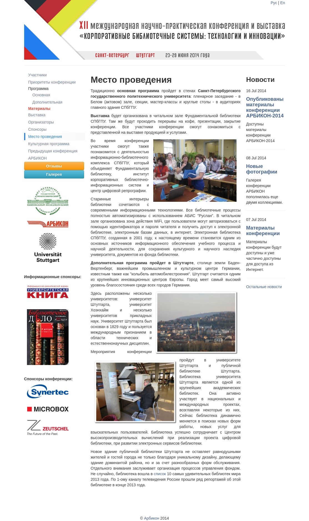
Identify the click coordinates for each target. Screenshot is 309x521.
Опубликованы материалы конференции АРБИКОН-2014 (265, 107)
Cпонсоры (37, 129)
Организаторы (41, 122)
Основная (41, 95)
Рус (274, 3)
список (160, 474)
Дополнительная (47, 102)
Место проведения (45, 136)
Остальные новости (264, 287)
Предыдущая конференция (52, 151)
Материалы (39, 108)
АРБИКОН (37, 158)
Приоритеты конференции (52, 82)
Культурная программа (48, 144)
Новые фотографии (261, 169)
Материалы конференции (263, 230)
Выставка (37, 115)
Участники (37, 75)
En (282, 3)
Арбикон (151, 518)
